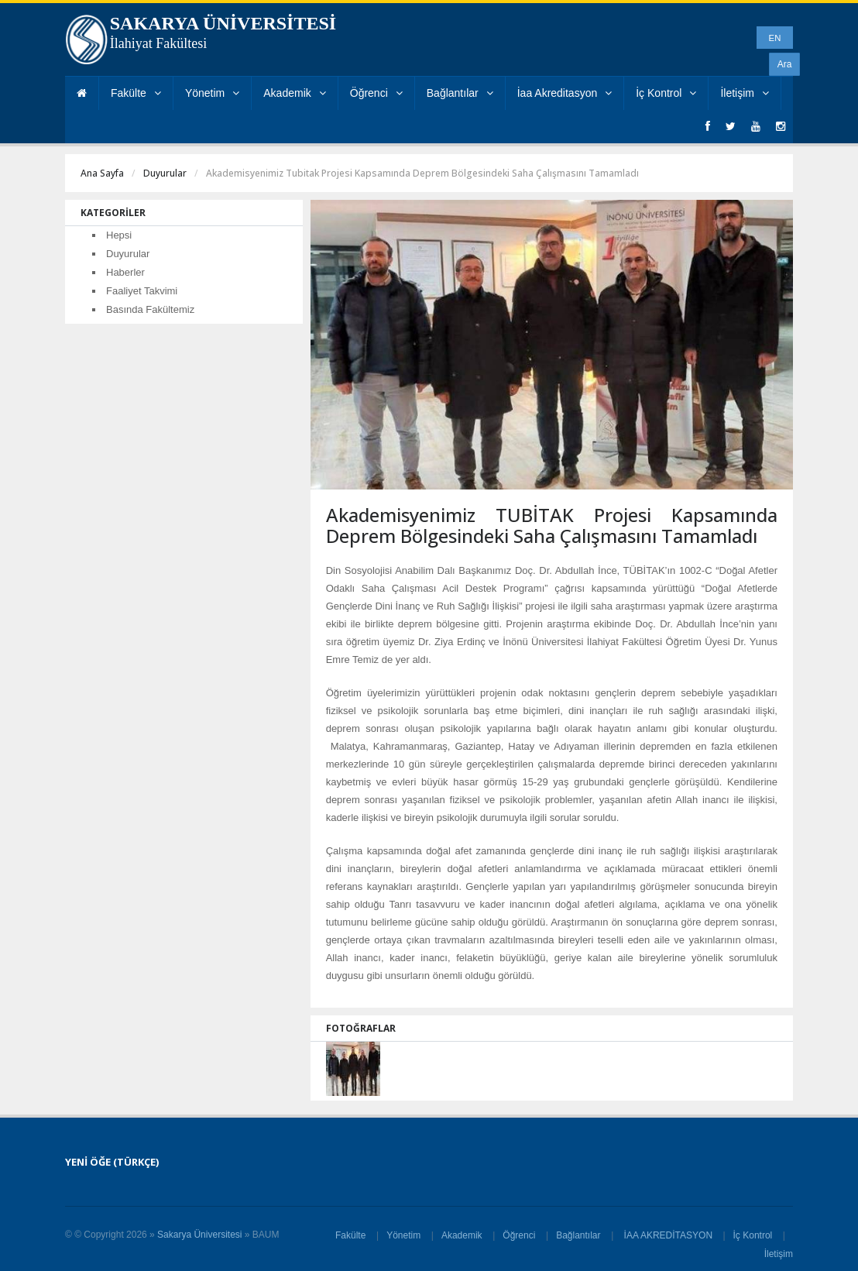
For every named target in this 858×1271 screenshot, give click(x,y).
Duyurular (165, 173)
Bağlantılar (460, 93)
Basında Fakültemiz (150, 309)
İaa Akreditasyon (565, 93)
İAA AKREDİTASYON (668, 1235)
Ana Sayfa (102, 173)
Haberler (125, 272)
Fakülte (136, 93)
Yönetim (212, 93)
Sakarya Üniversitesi (199, 1234)
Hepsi (119, 235)
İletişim (744, 93)
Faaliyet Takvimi (141, 291)
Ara (784, 64)
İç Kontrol (666, 93)
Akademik (294, 93)
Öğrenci (376, 93)
